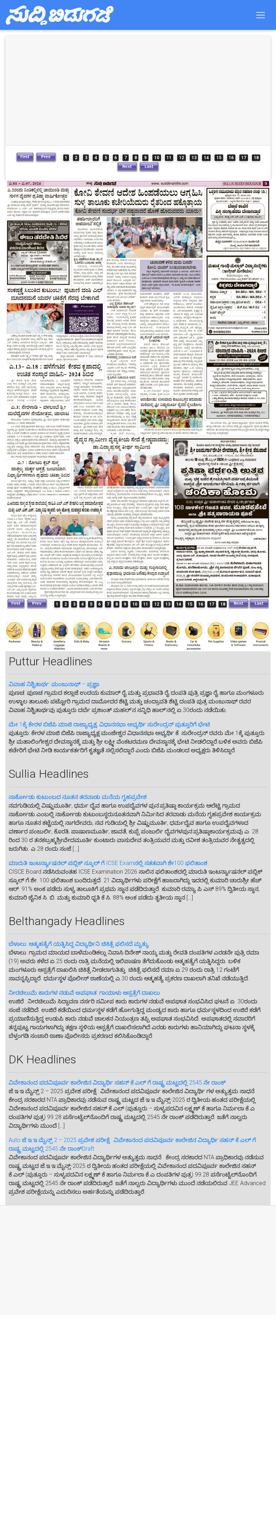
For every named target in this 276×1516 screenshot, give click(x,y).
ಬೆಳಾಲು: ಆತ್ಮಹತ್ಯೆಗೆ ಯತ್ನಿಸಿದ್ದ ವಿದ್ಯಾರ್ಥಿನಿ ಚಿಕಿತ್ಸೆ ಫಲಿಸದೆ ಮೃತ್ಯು (79, 943)
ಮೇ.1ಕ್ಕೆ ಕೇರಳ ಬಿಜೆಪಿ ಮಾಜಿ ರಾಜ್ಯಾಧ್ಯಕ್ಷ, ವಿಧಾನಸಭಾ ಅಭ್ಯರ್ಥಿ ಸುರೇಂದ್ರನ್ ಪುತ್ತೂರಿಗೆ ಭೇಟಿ (109, 724)
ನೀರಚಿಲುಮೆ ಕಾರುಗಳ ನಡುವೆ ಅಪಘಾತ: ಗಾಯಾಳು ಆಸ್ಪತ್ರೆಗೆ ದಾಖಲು (84, 992)
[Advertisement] (128, 1260)
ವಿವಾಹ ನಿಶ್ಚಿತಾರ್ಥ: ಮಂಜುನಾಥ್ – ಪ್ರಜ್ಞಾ (54, 684)
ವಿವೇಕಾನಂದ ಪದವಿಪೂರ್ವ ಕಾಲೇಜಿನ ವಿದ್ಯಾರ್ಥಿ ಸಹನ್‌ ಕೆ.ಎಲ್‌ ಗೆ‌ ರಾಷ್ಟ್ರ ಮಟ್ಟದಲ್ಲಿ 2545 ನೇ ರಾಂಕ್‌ (117, 1082)
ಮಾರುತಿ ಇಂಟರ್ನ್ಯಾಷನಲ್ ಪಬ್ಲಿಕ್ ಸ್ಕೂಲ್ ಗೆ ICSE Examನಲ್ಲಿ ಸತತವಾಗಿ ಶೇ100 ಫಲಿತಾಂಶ (108, 863)
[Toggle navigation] (260, 16)
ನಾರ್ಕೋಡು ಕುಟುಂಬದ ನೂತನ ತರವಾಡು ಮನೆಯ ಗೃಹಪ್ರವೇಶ (78, 797)
